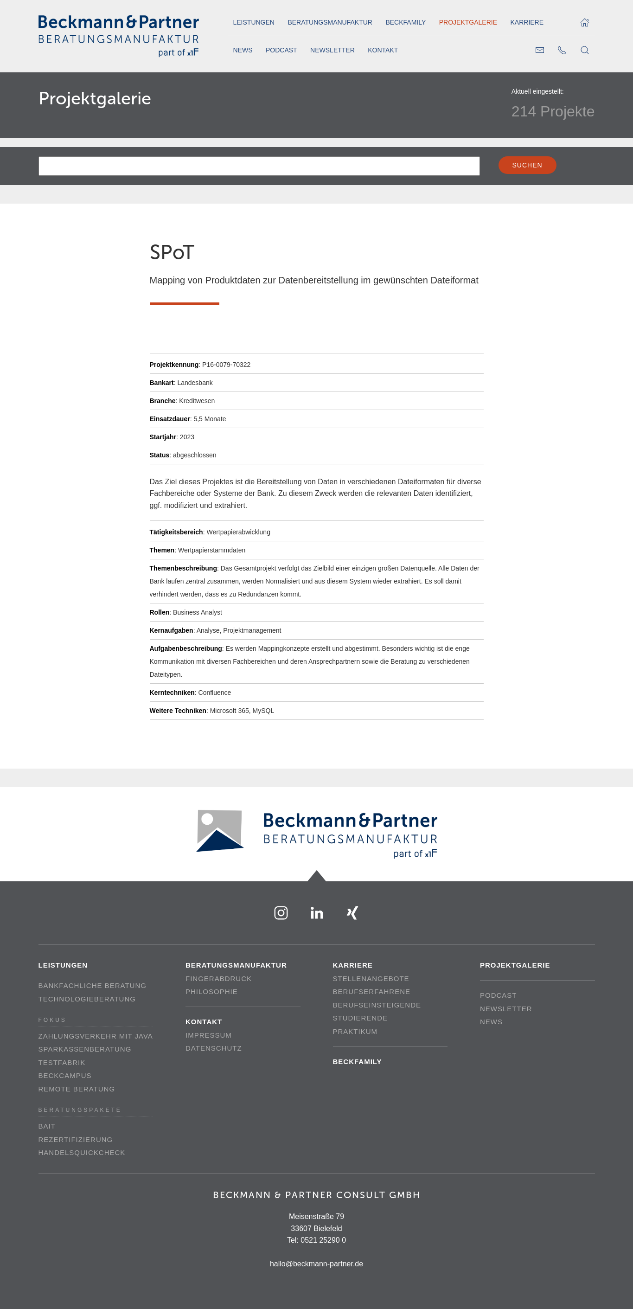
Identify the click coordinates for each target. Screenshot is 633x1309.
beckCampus (65, 1075)
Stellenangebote (371, 978)
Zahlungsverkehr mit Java (95, 1036)
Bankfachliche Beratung (92, 985)
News (243, 50)
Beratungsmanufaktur (330, 22)
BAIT (47, 1126)
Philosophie (211, 991)
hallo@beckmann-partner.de (316, 1264)
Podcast (281, 50)
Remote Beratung (76, 1089)
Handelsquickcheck (82, 1152)
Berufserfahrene (372, 991)
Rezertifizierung (75, 1139)
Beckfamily (405, 22)
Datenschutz (213, 1048)
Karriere (526, 22)
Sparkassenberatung (85, 1049)
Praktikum (355, 1031)
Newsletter (332, 50)
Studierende (360, 1018)
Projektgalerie (468, 22)
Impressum (208, 1035)
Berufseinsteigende (377, 1005)
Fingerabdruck (218, 978)
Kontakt (383, 50)
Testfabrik (62, 1062)
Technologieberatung (87, 999)
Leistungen (254, 22)
